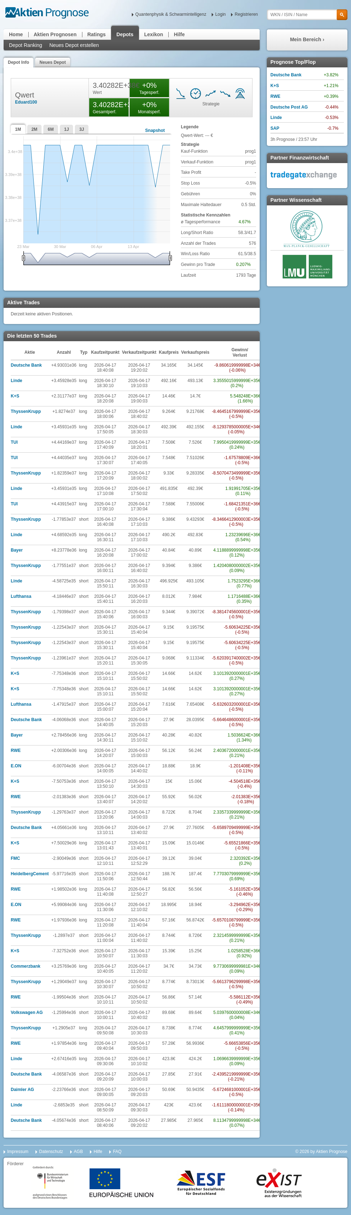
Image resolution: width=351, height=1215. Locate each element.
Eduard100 (26, 102)
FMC (15, 858)
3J (81, 129)
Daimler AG (22, 1089)
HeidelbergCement (30, 873)
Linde (16, 380)
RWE (16, 750)
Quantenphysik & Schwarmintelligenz (170, 14)
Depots (124, 34)
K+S (15, 396)
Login (220, 14)
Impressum (17, 1151)
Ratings (96, 34)
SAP (274, 128)
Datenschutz (51, 1151)
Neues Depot (52, 62)
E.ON (16, 765)
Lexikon (153, 34)
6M (51, 129)
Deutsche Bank (26, 365)
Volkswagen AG (27, 1012)
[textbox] (307, 14)
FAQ (117, 1151)
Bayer (17, 550)
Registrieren (246, 14)
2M (35, 129)
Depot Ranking (25, 45)
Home (16, 34)
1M (18, 129)
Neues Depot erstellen (74, 45)
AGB (78, 1151)
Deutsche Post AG (289, 107)
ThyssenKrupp (26, 411)
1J (66, 129)
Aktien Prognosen (55, 34)
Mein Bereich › (307, 39)
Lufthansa (21, 596)
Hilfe (179, 34)
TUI (14, 442)
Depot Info (18, 62)
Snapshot (155, 130)
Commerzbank (25, 966)
